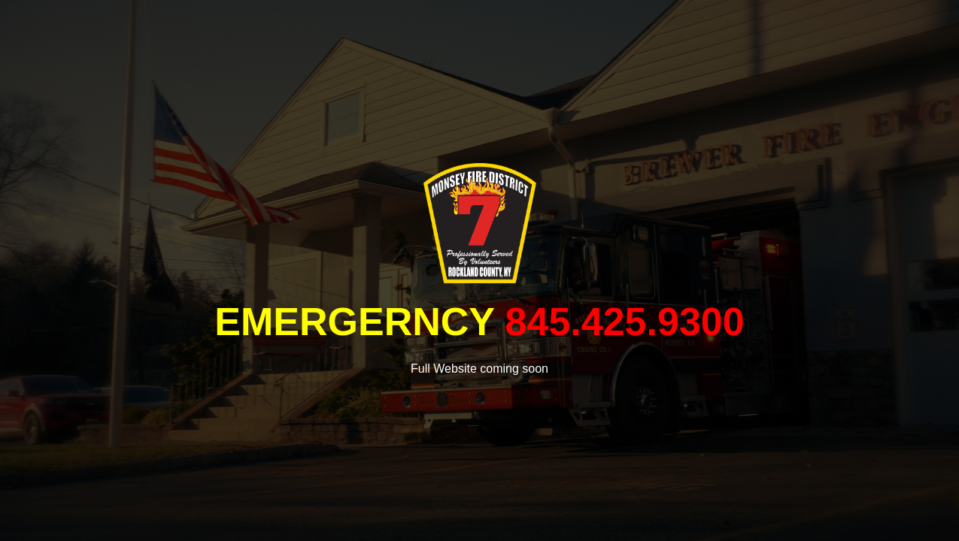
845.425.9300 (625, 321)
